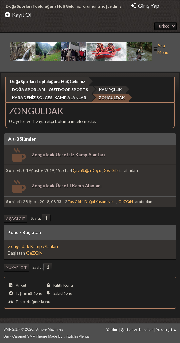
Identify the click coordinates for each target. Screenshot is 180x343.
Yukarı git (16, 267)
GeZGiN (111, 170)
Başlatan (31, 232)
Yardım (112, 329)
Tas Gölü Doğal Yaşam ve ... (92, 201)
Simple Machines (49, 329)
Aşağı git (15, 218)
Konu (13, 232)
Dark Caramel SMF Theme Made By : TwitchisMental (46, 336)
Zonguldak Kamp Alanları (33, 246)
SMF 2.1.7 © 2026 (18, 329)
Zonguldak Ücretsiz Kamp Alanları (68, 154)
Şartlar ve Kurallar (137, 329)
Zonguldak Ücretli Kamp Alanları (67, 185)
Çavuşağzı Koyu (87, 170)
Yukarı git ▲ (166, 329)
